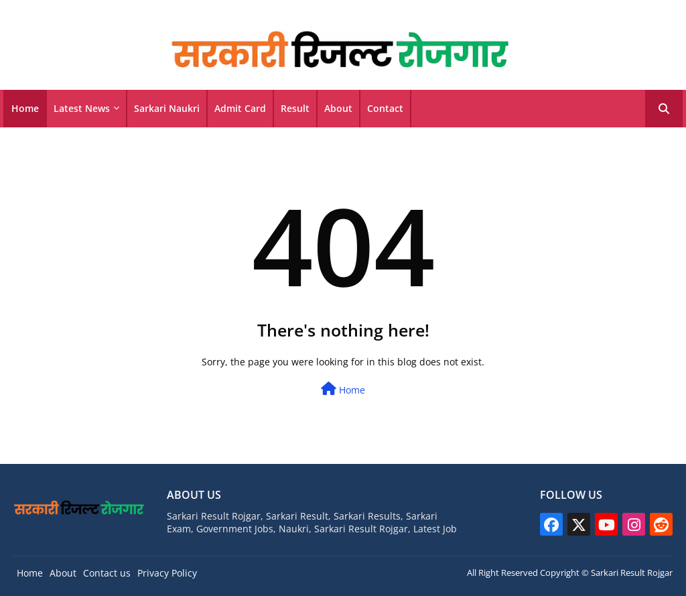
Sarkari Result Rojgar (632, 573)
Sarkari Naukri (167, 108)
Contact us (107, 573)
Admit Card (240, 108)
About (338, 108)
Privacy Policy (167, 573)
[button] (664, 108)
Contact (385, 108)
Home (25, 108)
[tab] (25, 108)
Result (295, 108)
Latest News (82, 108)
